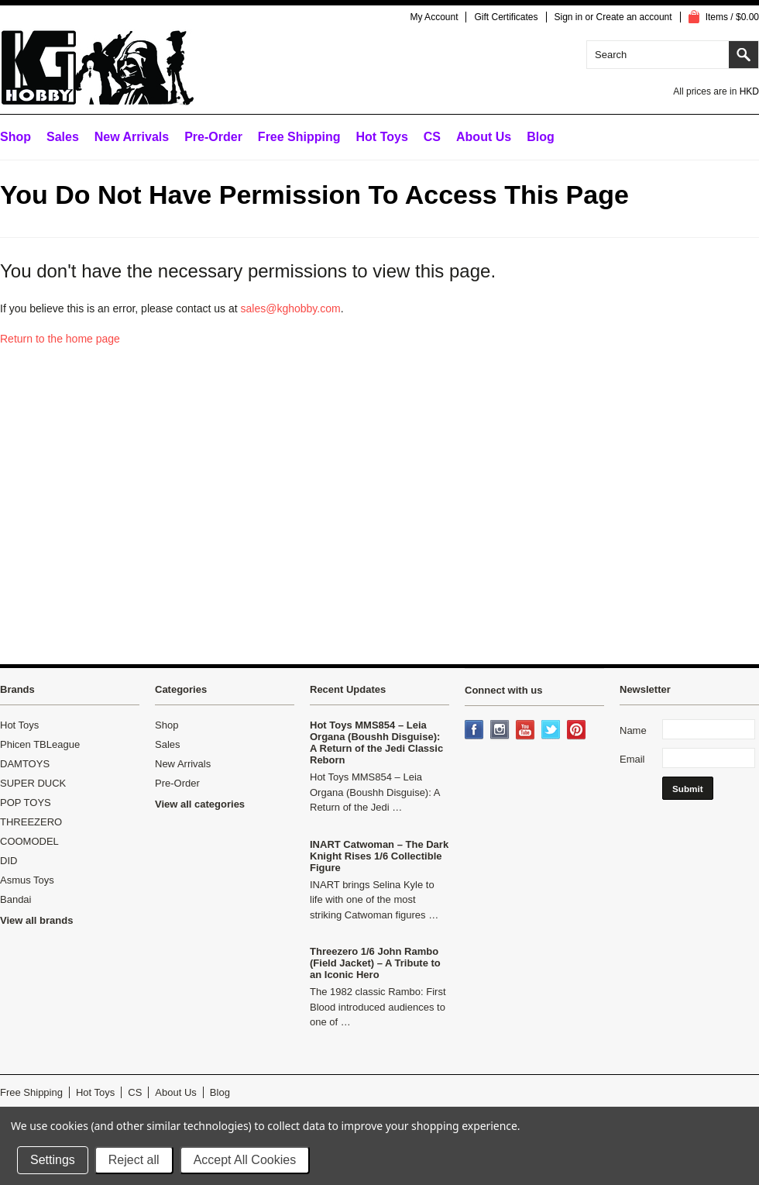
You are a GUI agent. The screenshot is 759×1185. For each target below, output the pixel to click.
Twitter (552, 731)
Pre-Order (213, 136)
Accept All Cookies (245, 1159)
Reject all (134, 1159)
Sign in (569, 17)
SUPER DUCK (33, 783)
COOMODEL (29, 841)
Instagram (501, 731)
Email (632, 759)
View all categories (200, 804)
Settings (52, 1159)
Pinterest (578, 731)
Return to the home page (60, 338)
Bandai (15, 899)
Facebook (475, 731)
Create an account (634, 17)
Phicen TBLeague (40, 744)
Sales (62, 136)
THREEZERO (31, 822)
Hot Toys (19, 725)
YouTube (526, 731)
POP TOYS (25, 802)
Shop (15, 136)
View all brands (36, 920)
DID (8, 860)
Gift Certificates (505, 17)
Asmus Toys (27, 880)
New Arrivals (131, 136)
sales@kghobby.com (291, 308)
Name (633, 730)
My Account (434, 17)
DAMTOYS (25, 764)
